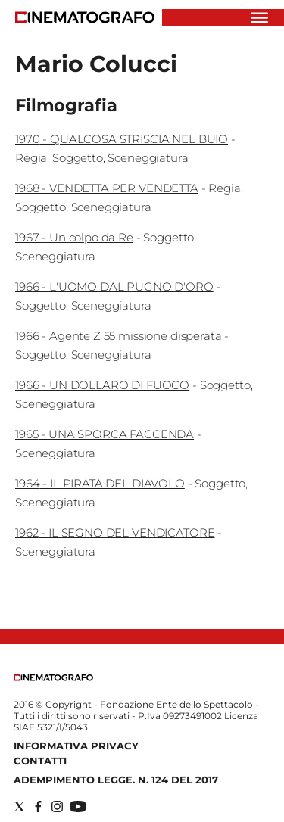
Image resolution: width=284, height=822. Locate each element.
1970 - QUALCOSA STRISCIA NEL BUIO (121, 139)
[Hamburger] (259, 17)
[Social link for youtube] (78, 806)
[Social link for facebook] (38, 806)
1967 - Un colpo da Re (74, 237)
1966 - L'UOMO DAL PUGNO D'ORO (114, 286)
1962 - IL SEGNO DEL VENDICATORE (114, 532)
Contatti (40, 761)
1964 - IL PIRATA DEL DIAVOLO (100, 483)
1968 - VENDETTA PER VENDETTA (106, 188)
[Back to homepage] (53, 677)
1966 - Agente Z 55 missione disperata (118, 335)
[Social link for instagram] (57, 806)
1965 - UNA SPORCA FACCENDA (104, 434)
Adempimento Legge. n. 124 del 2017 (116, 780)
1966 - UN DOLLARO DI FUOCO (102, 385)
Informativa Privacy (76, 745)
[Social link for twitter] (19, 806)
